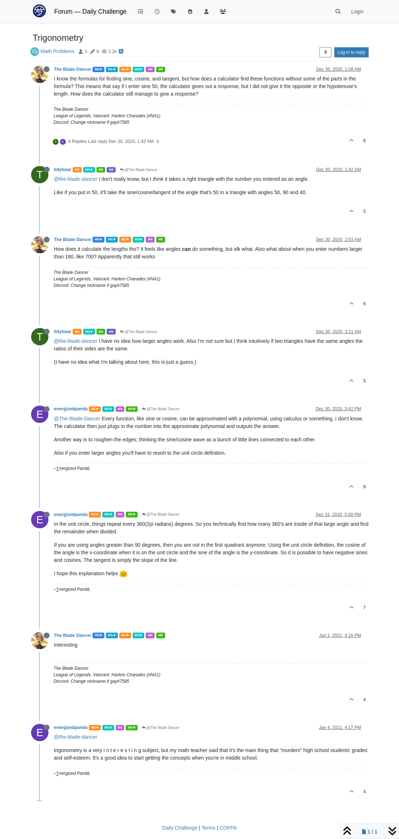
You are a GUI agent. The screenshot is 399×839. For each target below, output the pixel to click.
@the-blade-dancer (75, 179)
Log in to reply (351, 52)
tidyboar (62, 169)
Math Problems (57, 51)
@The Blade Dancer (139, 170)
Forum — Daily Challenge (90, 11)
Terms (208, 828)
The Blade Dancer (72, 69)
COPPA (228, 828)
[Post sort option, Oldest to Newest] (325, 52)
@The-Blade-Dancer (77, 418)
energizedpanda (70, 408)
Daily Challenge (180, 828)
